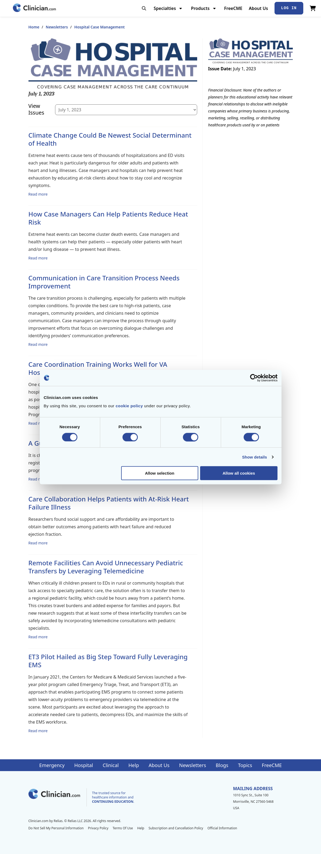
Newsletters (57, 27)
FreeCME (233, 8)
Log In (289, 8)
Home (33, 27)
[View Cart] (313, 8)
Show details (254, 457)
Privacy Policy (98, 828)
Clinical (111, 765)
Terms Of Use (123, 828)
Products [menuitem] (200, 8)
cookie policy (129, 406)
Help (133, 765)
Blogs (222, 765)
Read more (38, 194)
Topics (245, 765)
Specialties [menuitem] (165, 8)
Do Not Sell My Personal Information (56, 828)
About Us (258, 8)
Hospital (83, 765)
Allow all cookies (239, 473)
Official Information (222, 828)
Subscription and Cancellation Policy (176, 828)
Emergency (51, 765)
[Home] (34, 8)
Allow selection (159, 473)
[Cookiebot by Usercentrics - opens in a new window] (253, 378)
